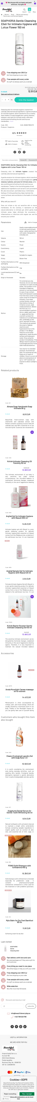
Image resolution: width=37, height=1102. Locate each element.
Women (7, 14)
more (11, 121)
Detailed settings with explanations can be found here (18, 1097)
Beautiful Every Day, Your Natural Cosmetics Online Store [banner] (8, 10)
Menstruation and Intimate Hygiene (13, 16)
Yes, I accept (27, 1094)
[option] (19, 49)
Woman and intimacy (22, 14)
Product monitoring (28, 144)
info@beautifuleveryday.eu (20, 1013)
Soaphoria (11, 127)
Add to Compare (12, 144)
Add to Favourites (13, 141)
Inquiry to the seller (28, 141)
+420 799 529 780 (20, 1017)
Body (12, 14)
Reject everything (10, 1094)
